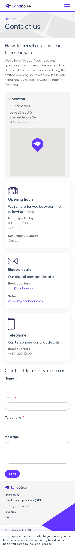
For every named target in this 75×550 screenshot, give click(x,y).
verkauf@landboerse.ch (25, 301)
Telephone (14, 417)
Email (10, 398)
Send (12, 473)
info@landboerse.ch (22, 288)
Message (13, 437)
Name (11, 378)
